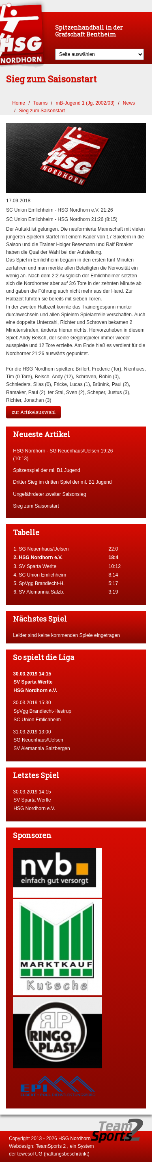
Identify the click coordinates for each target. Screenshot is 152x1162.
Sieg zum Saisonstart (42, 111)
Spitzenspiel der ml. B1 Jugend (46, 470)
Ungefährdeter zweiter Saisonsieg (49, 494)
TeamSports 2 (51, 1146)
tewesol (25, 1154)
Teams (40, 103)
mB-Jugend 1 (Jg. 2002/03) (85, 103)
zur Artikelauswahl (33, 412)
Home (18, 103)
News (129, 103)
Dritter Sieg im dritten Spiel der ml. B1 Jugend (62, 482)
